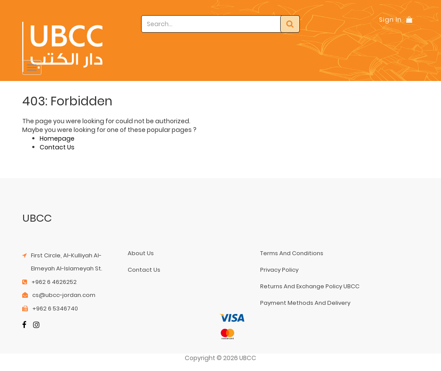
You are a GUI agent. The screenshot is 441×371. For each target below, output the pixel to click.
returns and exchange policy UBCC (310, 286)
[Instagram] (36, 325)
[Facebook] (24, 325)
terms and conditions (291, 253)
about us (141, 253)
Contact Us (57, 147)
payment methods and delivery (305, 303)
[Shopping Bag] (409, 19)
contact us (144, 270)
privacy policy (279, 270)
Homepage (57, 138)
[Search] (290, 24)
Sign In (390, 19)
